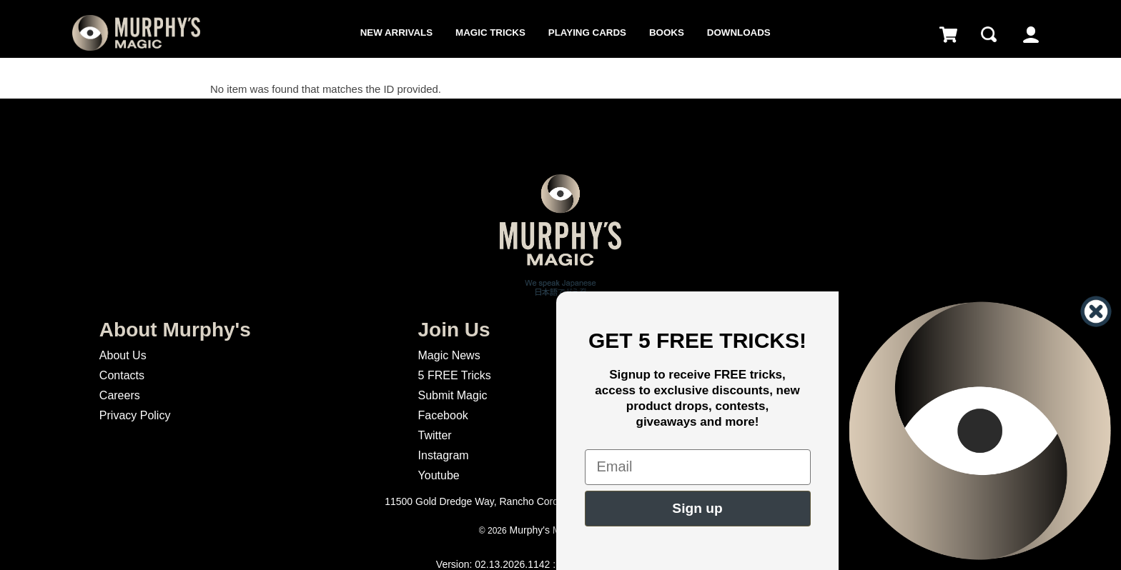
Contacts (121, 375)
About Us (123, 355)
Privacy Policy (135, 415)
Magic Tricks (490, 32)
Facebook (443, 415)
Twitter (435, 435)
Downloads (739, 32)
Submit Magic (453, 395)
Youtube (439, 475)
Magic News (449, 355)
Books (666, 32)
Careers (119, 395)
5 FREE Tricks (454, 375)
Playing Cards (587, 32)
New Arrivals (396, 32)
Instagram (443, 455)
